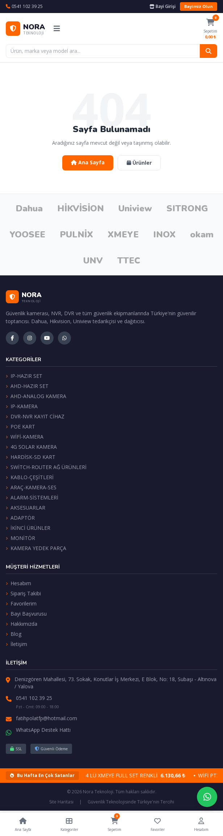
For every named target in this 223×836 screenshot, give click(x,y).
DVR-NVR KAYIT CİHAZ (35, 416)
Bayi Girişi (163, 6)
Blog (13, 633)
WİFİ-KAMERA (24, 436)
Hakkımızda (21, 623)
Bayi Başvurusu (26, 613)
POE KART (20, 426)
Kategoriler (69, 824)
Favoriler (158, 824)
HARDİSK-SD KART (30, 456)
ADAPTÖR (20, 517)
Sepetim (114, 823)
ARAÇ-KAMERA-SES (31, 487)
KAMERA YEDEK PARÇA (36, 548)
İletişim (16, 644)
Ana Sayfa (88, 162)
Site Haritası (61, 802)
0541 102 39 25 (34, 697)
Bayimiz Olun (198, 6)
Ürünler (139, 162)
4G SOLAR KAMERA (31, 446)
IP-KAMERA (22, 406)
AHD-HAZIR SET (27, 386)
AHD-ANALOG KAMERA (36, 396)
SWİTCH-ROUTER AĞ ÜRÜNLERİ (46, 467)
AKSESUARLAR (25, 507)
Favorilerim (21, 603)
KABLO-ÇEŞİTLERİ (30, 477)
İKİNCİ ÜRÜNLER (28, 527)
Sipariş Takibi (23, 593)
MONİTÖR (20, 538)
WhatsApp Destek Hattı (43, 729)
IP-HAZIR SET (24, 375)
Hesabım (18, 583)
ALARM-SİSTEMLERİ (32, 497)
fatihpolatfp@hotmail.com (46, 718)
